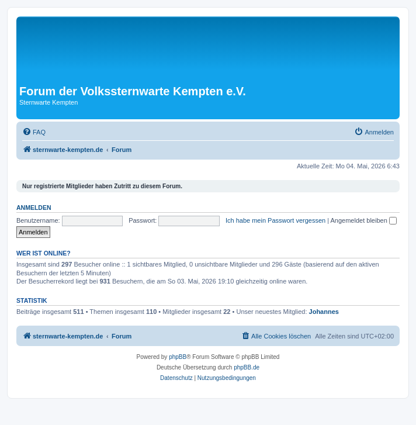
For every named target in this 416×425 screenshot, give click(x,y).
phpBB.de (246, 367)
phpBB (177, 357)
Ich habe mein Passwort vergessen (275, 220)
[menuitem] (34, 132)
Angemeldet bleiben (364, 220)
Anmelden (33, 207)
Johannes (324, 311)
